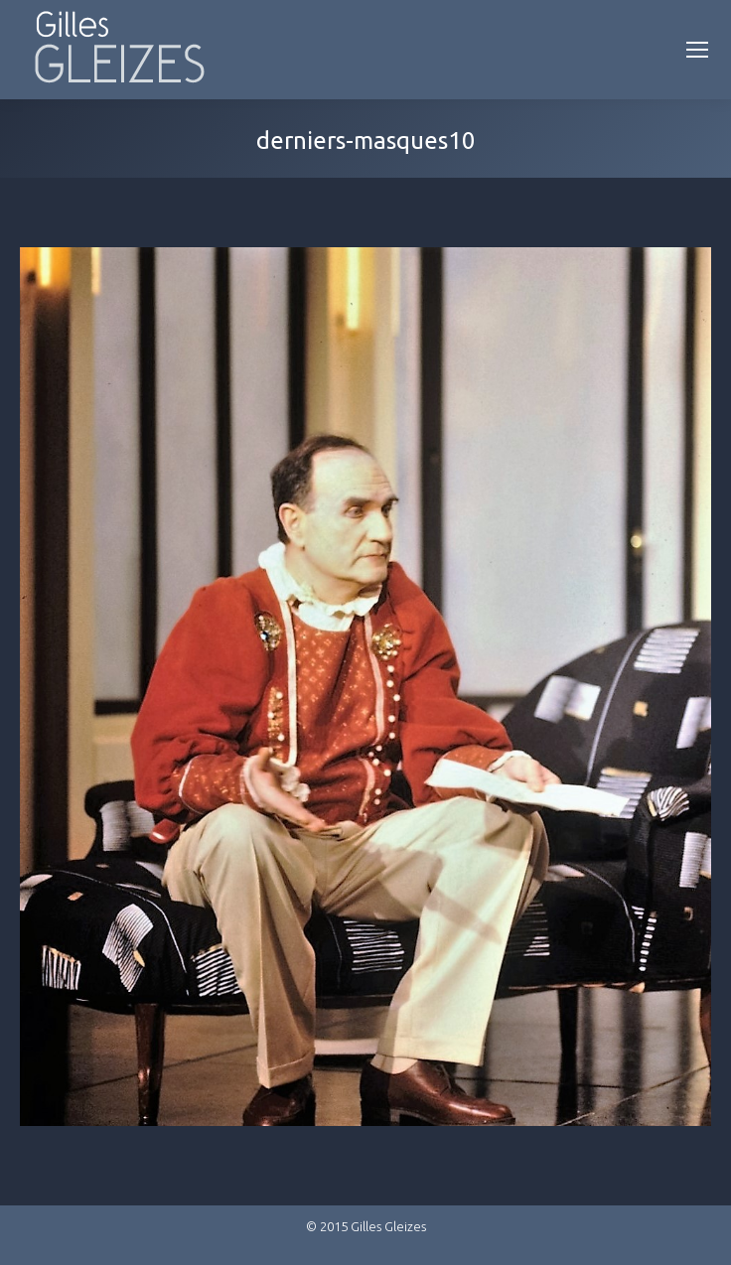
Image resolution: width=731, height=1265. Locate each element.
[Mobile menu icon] (697, 50)
